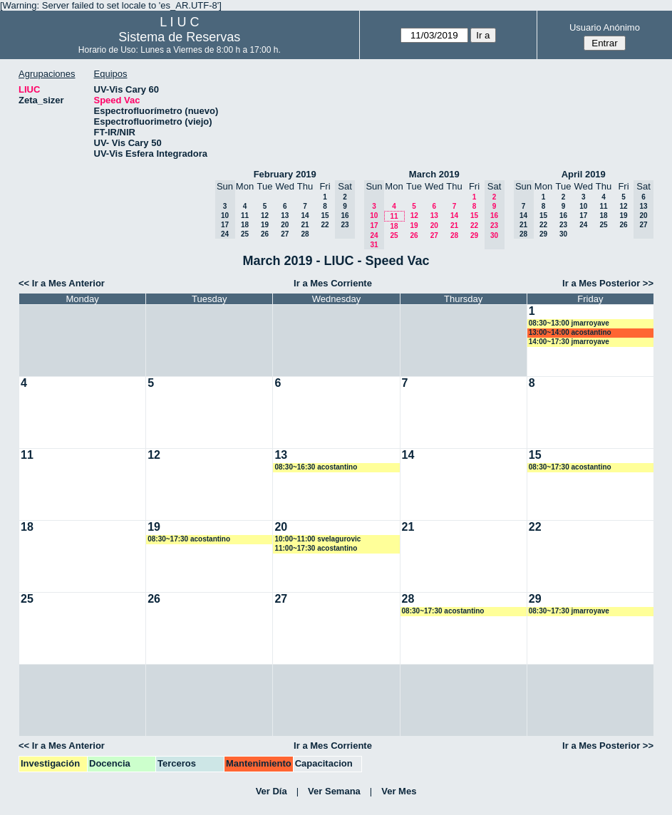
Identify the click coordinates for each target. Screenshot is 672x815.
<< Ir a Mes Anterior (62, 283)
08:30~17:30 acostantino (570, 467)
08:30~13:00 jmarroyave (569, 323)
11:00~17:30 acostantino (315, 548)
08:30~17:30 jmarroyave (569, 611)
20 (285, 225)
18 (245, 225)
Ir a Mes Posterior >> (607, 283)
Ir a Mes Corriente (333, 283)
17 (583, 215)
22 (325, 225)
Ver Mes (398, 791)
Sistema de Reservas (179, 37)
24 (583, 225)
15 (325, 215)
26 (265, 234)
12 (265, 215)
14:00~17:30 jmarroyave (569, 342)
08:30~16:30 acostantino (315, 467)
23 (563, 225)
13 (285, 215)
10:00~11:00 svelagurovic (317, 539)
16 (563, 215)
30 (563, 234)
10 (583, 206)
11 (245, 215)
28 (305, 234)
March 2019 (434, 174)
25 (245, 234)
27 (285, 234)
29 (474, 235)
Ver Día (271, 791)
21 (305, 225)
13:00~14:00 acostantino (570, 332)
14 (305, 215)
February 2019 (285, 174)
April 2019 (584, 174)
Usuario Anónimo (604, 27)
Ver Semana (334, 791)
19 (265, 225)
